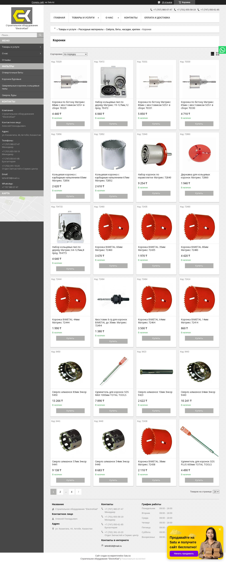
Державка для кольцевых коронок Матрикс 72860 (195, 176)
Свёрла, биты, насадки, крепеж (123, 29)
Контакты (130, 17)
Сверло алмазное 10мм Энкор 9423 (155, 393)
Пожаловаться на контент (133, 559)
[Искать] (40, 35)
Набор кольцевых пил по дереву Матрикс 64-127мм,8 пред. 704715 (68, 250)
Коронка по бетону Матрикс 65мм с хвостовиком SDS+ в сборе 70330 (197, 105)
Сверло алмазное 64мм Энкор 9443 (198, 393)
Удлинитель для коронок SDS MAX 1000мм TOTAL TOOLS (112, 393)
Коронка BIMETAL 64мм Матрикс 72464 (151, 321)
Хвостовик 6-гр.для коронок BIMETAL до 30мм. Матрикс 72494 (111, 322)
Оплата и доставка (157, 17)
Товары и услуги (10, 46)
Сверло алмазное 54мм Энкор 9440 (112, 463)
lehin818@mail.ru (10, 178)
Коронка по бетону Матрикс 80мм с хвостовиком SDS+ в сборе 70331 (154, 105)
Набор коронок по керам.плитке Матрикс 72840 (154, 176)
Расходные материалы (91, 29)
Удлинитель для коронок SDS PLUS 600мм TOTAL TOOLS (198, 463)
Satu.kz (127, 556)
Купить (70, 123)
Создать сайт (38, 2)
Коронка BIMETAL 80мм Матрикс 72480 (194, 249)
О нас (5, 53)
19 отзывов (167, 2)
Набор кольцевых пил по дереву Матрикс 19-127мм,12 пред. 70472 (111, 105)
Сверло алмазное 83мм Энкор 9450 (69, 393)
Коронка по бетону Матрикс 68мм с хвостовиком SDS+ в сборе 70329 (68, 105)
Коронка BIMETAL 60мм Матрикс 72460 (108, 249)
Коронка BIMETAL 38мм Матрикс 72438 (151, 463)
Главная (59, 17)
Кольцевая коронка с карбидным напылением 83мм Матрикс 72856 (69, 177)
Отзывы (6, 59)
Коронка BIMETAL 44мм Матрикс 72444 (65, 321)
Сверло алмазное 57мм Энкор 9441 (69, 463)
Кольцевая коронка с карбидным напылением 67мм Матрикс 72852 (112, 177)
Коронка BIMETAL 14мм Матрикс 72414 (194, 321)
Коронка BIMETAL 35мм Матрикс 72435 (151, 249)
